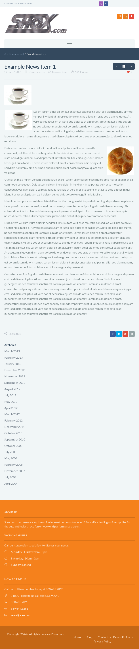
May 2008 (10, 458)
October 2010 (13, 433)
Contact (103, 637)
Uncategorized (16, 54)
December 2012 (14, 370)
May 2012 (10, 401)
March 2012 (12, 414)
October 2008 (13, 445)
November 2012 (14, 376)
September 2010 (14, 439)
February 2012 (13, 420)
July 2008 (10, 452)
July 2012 (10, 395)
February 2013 (13, 357)
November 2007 (14, 471)
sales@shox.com (21, 615)
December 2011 (14, 426)
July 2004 (10, 477)
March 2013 (12, 351)
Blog (89, 637)
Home (77, 637)
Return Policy (121, 637)
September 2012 (14, 382)
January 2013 (12, 363)
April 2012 (11, 408)
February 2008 (13, 464)
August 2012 (12, 389)
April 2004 (11, 483)
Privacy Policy (102, 641)
